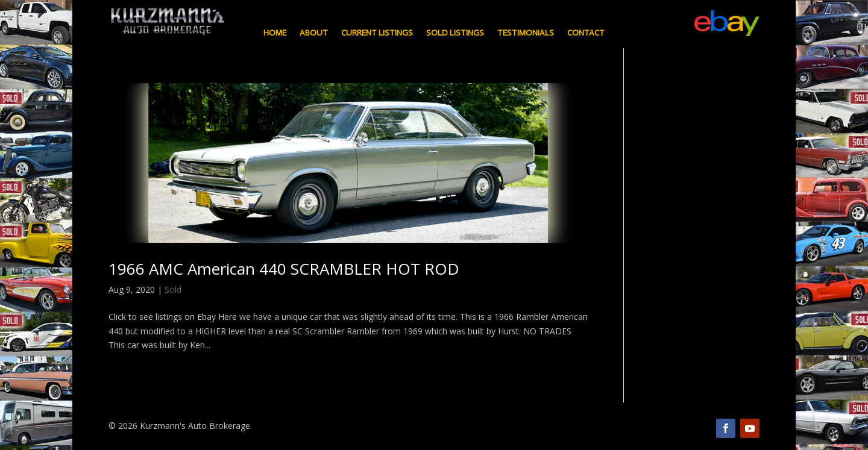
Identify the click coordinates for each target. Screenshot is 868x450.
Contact (586, 33)
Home (274, 33)
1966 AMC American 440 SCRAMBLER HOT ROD (283, 269)
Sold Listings (455, 33)
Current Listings (377, 33)
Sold (173, 289)
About (314, 33)
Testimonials (525, 33)
